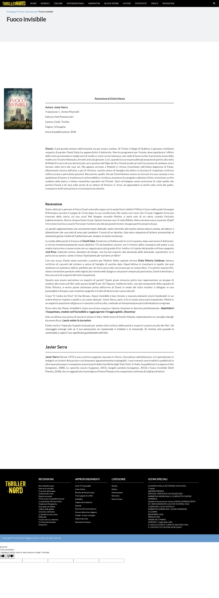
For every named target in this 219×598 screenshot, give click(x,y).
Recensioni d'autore (83, 522)
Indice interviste (81, 519)
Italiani (58, 3)
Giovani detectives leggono (86, 512)
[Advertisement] (109, 62)
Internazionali (75, 3)
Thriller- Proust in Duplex (85, 515)
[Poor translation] (10, 556)
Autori (127, 3)
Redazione (168, 3)
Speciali (78, 506)
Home (33, 3)
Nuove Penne (111, 3)
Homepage (11, 12)
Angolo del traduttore (83, 502)
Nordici (45, 3)
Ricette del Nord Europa (84, 493)
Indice (154, 3)
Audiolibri (79, 499)
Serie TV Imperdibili (83, 486)
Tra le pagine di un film (84, 496)
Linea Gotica (80, 489)
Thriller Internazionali (27, 12)
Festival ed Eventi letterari (85, 509)
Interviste (141, 3)
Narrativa (94, 3)
